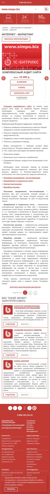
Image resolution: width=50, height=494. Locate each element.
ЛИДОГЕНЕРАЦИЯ (33, 435)
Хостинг (29, 475)
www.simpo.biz (11, 9)
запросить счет (22, 93)
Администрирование (33, 473)
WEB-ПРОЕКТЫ (32, 449)
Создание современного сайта (17, 106)
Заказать (25, 324)
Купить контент (21, 361)
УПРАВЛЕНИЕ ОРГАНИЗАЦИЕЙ (13, 425)
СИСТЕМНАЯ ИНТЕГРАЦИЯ (12, 428)
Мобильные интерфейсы (34, 457)
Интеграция (30, 462)
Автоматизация (31, 464)
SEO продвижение (7, 454)
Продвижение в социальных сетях (18, 181)
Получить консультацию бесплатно (25, 287)
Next (46, 78)
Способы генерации (33, 438)
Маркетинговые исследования (11, 441)
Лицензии (30, 466)
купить (21, 88)
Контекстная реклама (13, 184)
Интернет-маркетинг (8, 446)
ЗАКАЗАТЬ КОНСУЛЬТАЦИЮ (16, 39)
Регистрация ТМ (7, 475)
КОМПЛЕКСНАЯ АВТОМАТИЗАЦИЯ (8, 421)
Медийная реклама (12, 187)
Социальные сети (7, 462)
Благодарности (32, 431)
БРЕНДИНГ (5, 469)
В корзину (22, 82)
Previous (3, 78)
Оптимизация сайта (8, 452)
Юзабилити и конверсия (34, 454)
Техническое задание (33, 459)
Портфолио (31, 423)
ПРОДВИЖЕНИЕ (7, 449)
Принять (11, 489)
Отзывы (30, 425)
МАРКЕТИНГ (6, 435)
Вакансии (30, 429)
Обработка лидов (32, 441)
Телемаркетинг (6, 438)
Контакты (30, 427)
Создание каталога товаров (28, 330)
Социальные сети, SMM (9, 443)
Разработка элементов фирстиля (12, 473)
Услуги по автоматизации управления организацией (27, 307)
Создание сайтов (32, 452)
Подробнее (21, 98)
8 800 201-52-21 (25, 2)
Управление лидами (33, 443)
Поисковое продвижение (14, 178)
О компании (31, 421)
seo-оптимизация (32, 178)
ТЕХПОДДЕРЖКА (32, 469)
